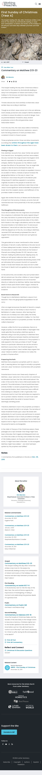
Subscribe (6, 762)
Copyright (17, 762)
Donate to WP (9, 732)
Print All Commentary (13, 642)
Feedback (21, 765)
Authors (27, 762)
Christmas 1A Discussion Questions (18, 650)
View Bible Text (7, 67)
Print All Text (10, 640)
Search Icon (36, 4)
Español (36, 762)
